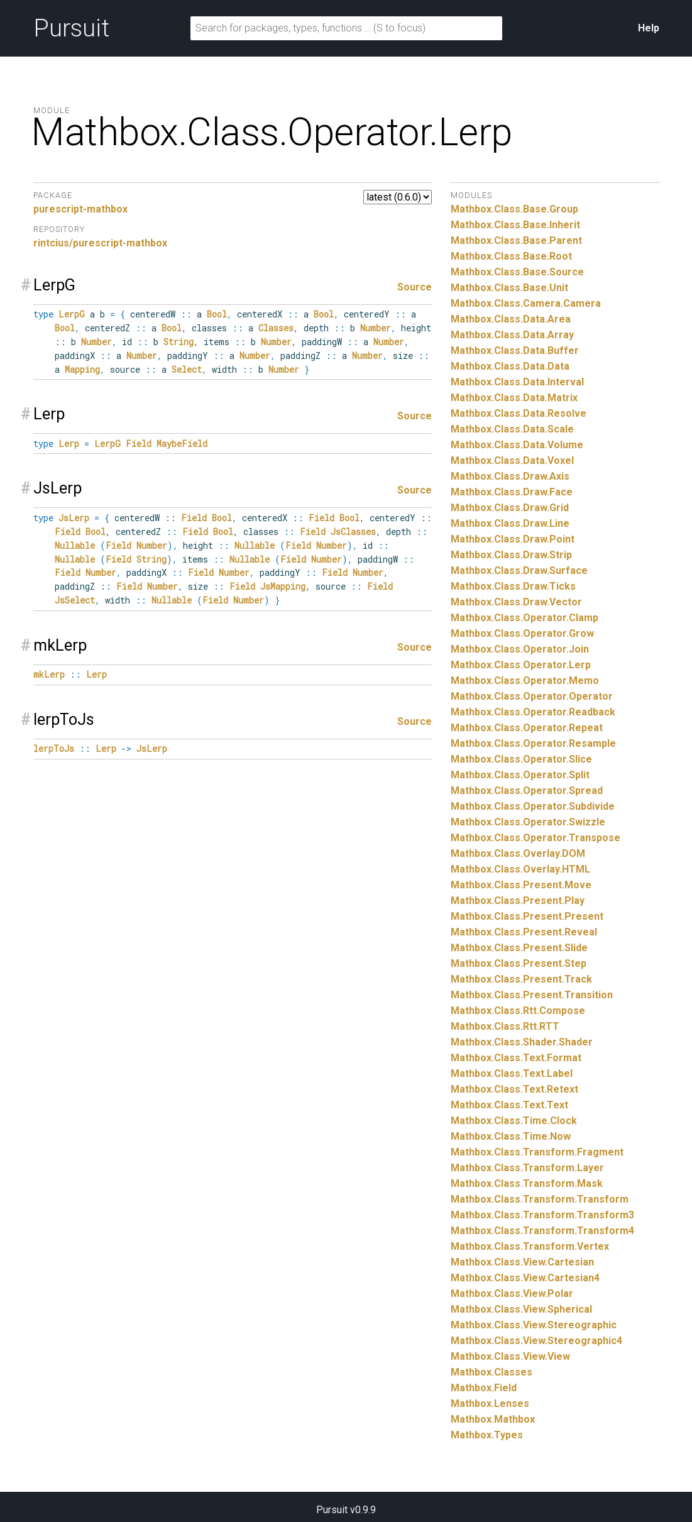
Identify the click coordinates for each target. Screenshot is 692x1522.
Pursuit (71, 28)
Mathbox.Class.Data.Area (511, 319)
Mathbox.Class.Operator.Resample (533, 743)
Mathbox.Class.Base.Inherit (515, 225)
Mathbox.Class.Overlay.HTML (520, 869)
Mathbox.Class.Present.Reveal (524, 932)
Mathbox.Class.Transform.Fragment (537, 1152)
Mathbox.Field (484, 1388)
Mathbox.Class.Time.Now (511, 1136)
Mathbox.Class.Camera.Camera (526, 303)
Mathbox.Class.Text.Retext (514, 1089)
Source (414, 287)
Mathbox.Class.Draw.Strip (511, 555)
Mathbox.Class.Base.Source (517, 272)
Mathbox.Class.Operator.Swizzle (528, 822)
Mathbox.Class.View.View (510, 1356)
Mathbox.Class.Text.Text (509, 1105)
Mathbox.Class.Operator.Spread (527, 791)
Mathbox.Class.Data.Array (512, 335)
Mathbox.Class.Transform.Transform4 (542, 1231)
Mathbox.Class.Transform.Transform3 (542, 1215)
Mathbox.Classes (491, 1372)
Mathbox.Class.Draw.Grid (510, 508)
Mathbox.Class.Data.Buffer (515, 350)
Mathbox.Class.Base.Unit (509, 288)
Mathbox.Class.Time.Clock (514, 1121)
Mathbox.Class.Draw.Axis (510, 476)
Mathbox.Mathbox (493, 1419)
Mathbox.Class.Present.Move (521, 885)
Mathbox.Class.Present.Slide (519, 948)
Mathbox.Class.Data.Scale (512, 429)
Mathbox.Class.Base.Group (514, 209)
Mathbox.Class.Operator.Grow (522, 633)
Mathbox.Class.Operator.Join (520, 649)
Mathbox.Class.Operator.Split (520, 775)
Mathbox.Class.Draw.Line (510, 523)
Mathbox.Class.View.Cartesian (522, 1262)
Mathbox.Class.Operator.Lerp (521, 665)
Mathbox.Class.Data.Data (510, 366)
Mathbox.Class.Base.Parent (516, 240)
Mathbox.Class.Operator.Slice (521, 759)
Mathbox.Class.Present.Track (521, 979)
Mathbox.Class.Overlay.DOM (518, 853)
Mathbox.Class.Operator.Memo (525, 681)
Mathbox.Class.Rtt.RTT (505, 1026)
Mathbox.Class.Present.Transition (532, 995)
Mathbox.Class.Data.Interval (517, 382)
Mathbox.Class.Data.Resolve (518, 413)
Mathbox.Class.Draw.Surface (519, 570)
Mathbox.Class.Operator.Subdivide (533, 806)
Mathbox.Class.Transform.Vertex (530, 1246)
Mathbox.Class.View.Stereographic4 (536, 1341)
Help (648, 28)
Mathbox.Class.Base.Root (511, 256)
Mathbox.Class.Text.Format (516, 1058)
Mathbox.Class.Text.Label (512, 1073)
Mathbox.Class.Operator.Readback (533, 712)
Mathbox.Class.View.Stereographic (534, 1325)
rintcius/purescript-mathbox (100, 243)
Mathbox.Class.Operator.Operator (532, 696)
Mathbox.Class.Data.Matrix (514, 398)
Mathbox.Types (487, 1435)
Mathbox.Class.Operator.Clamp (524, 618)
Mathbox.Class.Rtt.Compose (518, 1011)
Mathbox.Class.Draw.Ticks (513, 586)
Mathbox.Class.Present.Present (527, 916)
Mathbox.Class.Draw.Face (512, 492)
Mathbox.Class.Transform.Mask (527, 1183)
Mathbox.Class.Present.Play (518, 901)
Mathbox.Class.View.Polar (512, 1293)
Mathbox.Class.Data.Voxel (512, 460)
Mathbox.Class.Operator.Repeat (527, 728)
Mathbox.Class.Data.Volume (517, 445)
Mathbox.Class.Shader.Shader (522, 1042)
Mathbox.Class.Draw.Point (512, 539)
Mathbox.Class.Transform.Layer (527, 1168)
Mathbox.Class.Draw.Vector (516, 602)
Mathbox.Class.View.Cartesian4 (525, 1278)
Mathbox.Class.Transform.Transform (540, 1199)
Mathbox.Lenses (490, 1403)
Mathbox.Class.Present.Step (518, 963)
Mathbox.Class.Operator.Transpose (535, 838)
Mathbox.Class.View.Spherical (521, 1309)
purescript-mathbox (80, 209)
